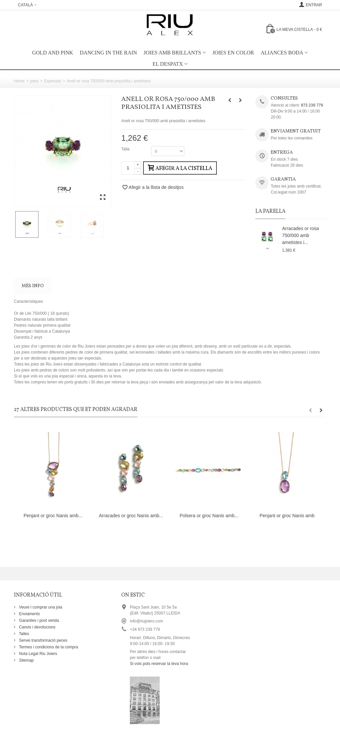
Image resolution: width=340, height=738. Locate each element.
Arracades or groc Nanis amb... (131, 515)
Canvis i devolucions (36, 627)
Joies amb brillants (172, 52)
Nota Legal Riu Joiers (37, 653)
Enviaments (29, 614)
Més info (33, 286)
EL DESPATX (167, 64)
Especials (52, 81)
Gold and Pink (52, 52)
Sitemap (26, 660)
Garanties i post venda (38, 620)
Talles (23, 633)
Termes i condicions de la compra (48, 647)
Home (19, 81)
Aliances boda (282, 52)
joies (34, 81)
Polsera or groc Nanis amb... (209, 515)
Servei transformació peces (42, 640)
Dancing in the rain (108, 52)
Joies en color (233, 52)
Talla (125, 149)
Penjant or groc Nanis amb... (53, 515)
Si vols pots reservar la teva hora (159, 663)
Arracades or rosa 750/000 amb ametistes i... (300, 235)
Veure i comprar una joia (40, 607)
